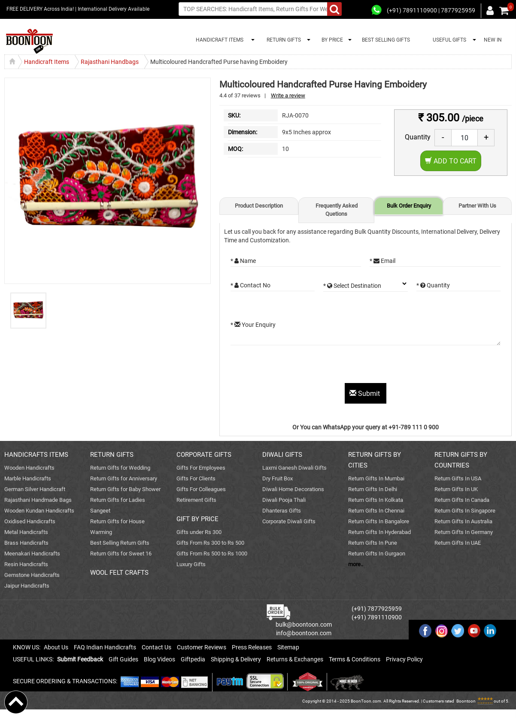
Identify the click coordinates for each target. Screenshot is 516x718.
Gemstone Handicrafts (32, 575)
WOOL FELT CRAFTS (119, 572)
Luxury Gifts (191, 564)
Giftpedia (193, 659)
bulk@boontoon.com (304, 624)
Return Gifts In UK (456, 489)
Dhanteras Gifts (281, 510)
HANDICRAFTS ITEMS (36, 455)
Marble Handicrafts (27, 478)
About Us (56, 647)
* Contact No (250, 285)
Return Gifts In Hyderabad (379, 532)
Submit (365, 393)
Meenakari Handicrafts (32, 553)
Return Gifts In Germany (463, 532)
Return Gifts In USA (457, 478)
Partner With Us (477, 205)
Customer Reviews (201, 647)
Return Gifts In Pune (372, 543)
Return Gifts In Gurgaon (376, 553)
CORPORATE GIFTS (203, 455)
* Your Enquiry (253, 324)
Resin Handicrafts (26, 564)
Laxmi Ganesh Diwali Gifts (294, 468)
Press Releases (252, 647)
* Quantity (433, 285)
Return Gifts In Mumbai (376, 478)
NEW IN (493, 40)
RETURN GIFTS (282, 40)
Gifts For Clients (196, 478)
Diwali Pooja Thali (284, 500)
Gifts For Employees (200, 468)
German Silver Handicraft (34, 489)
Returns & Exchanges (295, 659)
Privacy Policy (404, 659)
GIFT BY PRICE (197, 519)
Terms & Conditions (354, 659)
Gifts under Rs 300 (199, 532)
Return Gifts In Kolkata (375, 500)
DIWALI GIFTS (282, 455)
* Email (382, 260)
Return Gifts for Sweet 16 (121, 553)
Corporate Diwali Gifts (289, 521)
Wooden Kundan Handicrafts (39, 510)
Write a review (288, 95)
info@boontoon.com (303, 633)
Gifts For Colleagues (201, 489)
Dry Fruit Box (277, 478)
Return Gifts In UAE (457, 543)
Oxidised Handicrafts (29, 521)
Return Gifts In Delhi (372, 489)
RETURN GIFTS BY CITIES (374, 460)
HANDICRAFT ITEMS (218, 40)
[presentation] (296, 366)
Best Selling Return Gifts (119, 543)
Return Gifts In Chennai (376, 510)
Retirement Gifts (196, 500)
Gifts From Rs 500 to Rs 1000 (211, 553)
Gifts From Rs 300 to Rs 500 (210, 543)
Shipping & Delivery (236, 659)
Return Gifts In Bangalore (378, 521)
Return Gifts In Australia (463, 521)
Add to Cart (451, 161)
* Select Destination (352, 285)
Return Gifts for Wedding (120, 468)
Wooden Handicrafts (29, 468)
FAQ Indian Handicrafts (105, 647)
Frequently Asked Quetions (337, 209)
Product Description (259, 205)
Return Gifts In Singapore (464, 510)
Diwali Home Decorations (293, 489)
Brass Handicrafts (26, 543)
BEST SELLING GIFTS (386, 40)
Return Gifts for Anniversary (123, 478)
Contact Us (156, 647)
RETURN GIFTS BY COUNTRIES (460, 460)
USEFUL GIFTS (448, 40)
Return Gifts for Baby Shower (125, 489)
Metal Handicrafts (26, 532)
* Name (243, 260)
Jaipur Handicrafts (26, 585)
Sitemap (288, 647)
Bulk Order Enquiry (409, 205)
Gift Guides (123, 659)
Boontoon (466, 701)
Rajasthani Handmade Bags (38, 500)
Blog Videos (159, 659)
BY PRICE (331, 40)
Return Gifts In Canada (461, 500)
